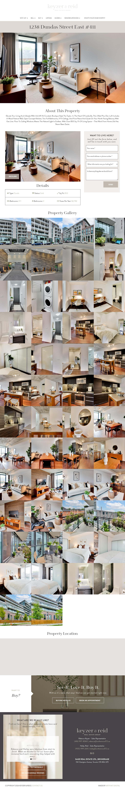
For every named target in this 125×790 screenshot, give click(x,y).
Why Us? (24, 18)
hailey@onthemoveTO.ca (99, 748)
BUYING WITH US (63, 700)
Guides (58, 18)
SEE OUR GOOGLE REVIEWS (33, 773)
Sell (33, 18)
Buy (40, 18)
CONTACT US (37, 785)
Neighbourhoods (72, 18)
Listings (49, 18)
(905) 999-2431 (82, 748)
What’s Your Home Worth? (94, 18)
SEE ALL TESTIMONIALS (33, 767)
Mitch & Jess (33, 745)
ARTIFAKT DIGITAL (113, 785)
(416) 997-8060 (81, 741)
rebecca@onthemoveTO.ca (99, 741)
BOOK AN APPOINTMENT (89, 700)
